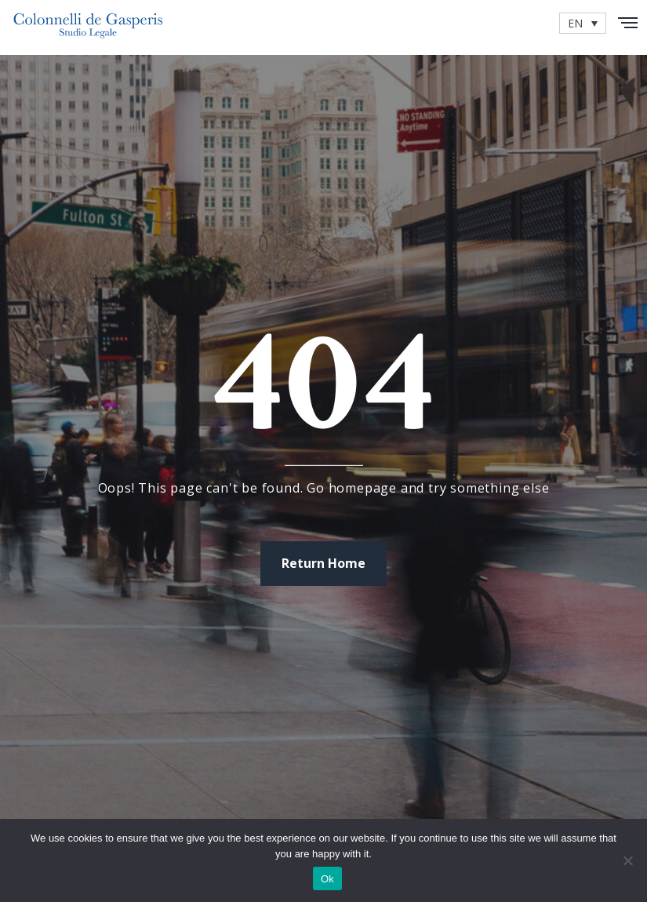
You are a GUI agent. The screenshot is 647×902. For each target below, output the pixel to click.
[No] (627, 860)
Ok (327, 879)
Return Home (323, 563)
